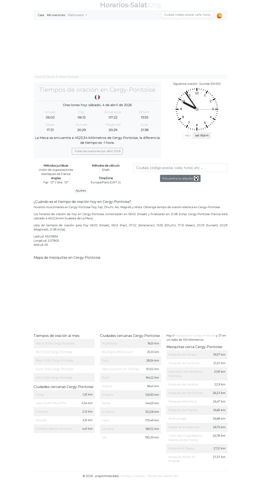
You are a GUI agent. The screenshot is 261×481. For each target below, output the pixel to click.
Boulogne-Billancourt (117, 352)
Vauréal (41, 420)
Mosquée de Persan (182, 354)
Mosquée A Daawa (181, 448)
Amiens (107, 386)
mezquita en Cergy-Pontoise (195, 335)
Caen (105, 420)
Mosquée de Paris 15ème (185, 393)
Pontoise (42, 411)
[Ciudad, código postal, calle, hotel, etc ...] (180, 168)
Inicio (38, 76)
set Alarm (202, 135)
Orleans (107, 394)
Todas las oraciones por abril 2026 (97, 151)
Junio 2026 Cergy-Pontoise (54, 369)
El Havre (108, 411)
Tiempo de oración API (162, 476)
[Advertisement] (130, 47)
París (105, 360)
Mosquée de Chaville (183, 410)
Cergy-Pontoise (68, 76)
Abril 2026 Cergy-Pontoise (54, 352)
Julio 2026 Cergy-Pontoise (54, 377)
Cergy (40, 394)
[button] (219, 13)
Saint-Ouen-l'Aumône (51, 403)
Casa (41, 15)
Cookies (139, 476)
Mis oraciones (56, 15)
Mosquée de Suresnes (184, 363)
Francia (50, 76)
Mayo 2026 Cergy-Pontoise (54, 360)
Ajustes (81, 190)
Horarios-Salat (123, 5)
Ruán (106, 377)
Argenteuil (109, 343)
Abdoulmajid (177, 418)
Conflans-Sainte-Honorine (54, 428)
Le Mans (107, 429)
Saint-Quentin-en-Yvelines (120, 369)
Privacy (126, 476)
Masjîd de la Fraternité (184, 427)
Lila (104, 437)
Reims (106, 403)
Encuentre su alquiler (180, 178)
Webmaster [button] (76, 15)
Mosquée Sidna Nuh (182, 401)
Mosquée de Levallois (183, 384)
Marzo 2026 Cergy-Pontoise (55, 343)
